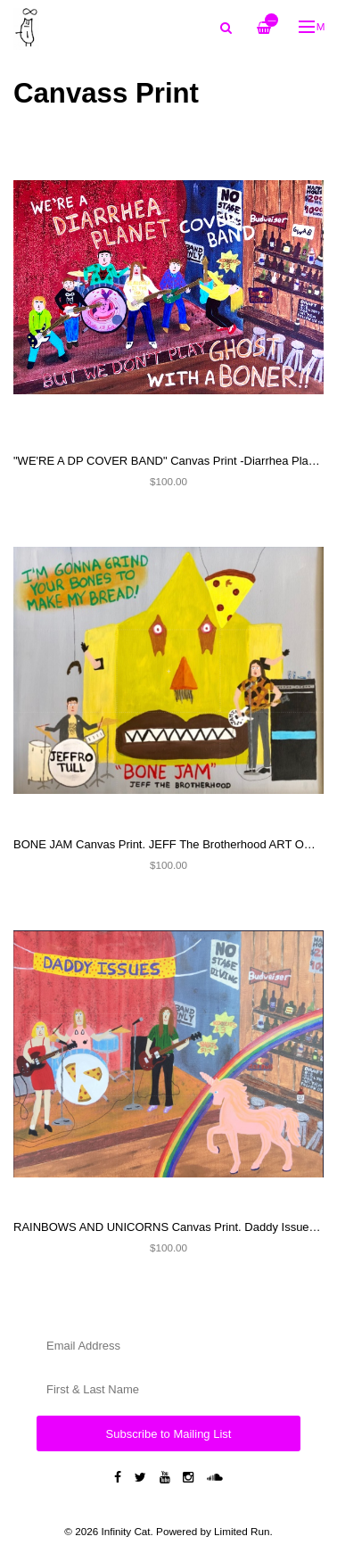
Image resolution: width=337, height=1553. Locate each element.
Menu (312, 26)
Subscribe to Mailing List (169, 1434)
